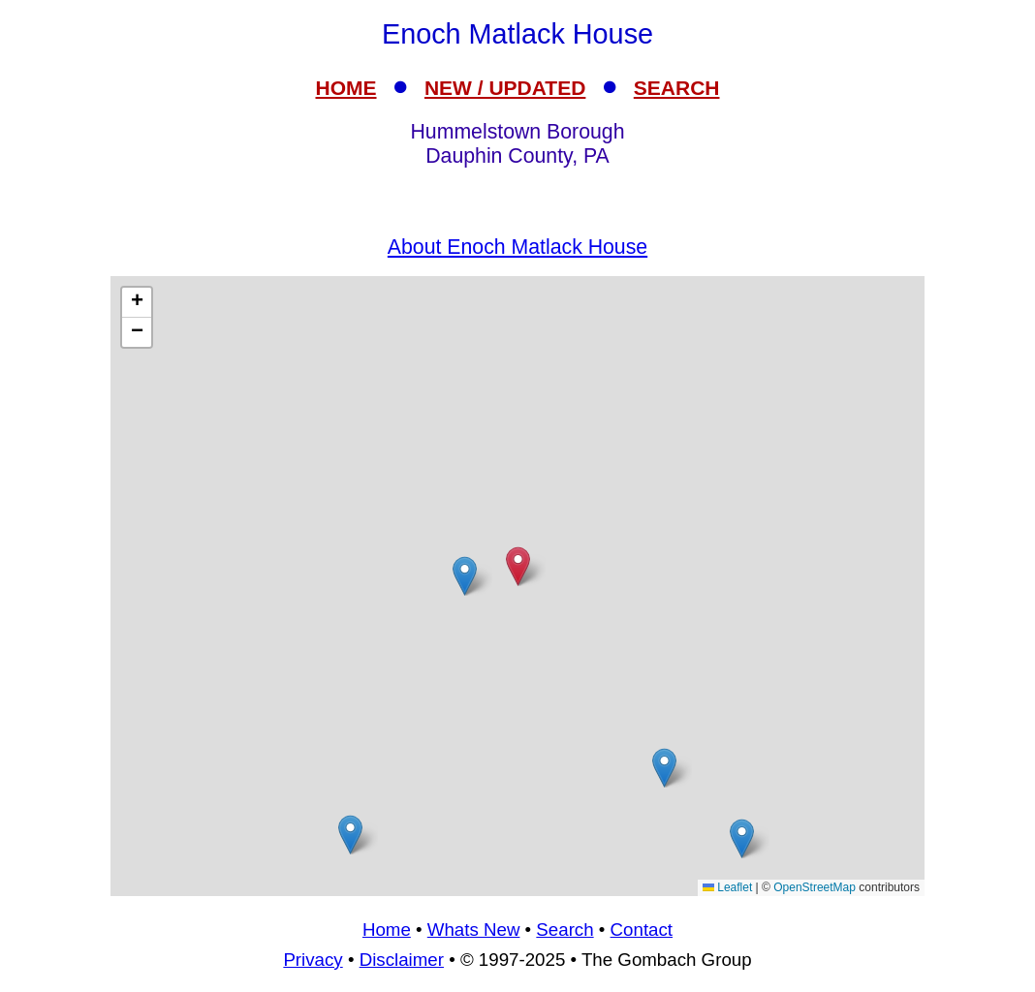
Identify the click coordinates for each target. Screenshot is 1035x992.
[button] (465, 576)
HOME (346, 88)
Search (564, 929)
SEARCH (677, 88)
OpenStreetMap (814, 887)
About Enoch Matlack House (517, 247)
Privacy (312, 959)
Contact (642, 929)
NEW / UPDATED (504, 88)
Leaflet (727, 887)
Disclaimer (402, 959)
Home (386, 929)
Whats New (473, 929)
